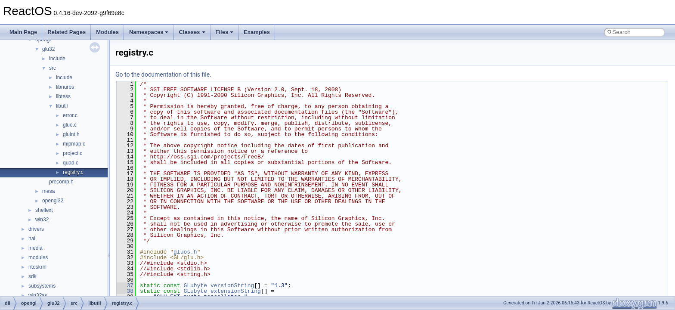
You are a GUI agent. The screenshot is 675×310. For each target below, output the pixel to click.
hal (31, 239)
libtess (63, 96)
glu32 (48, 49)
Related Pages (66, 32)
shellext (44, 210)
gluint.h (71, 134)
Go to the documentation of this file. (163, 74)
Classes (192, 32)
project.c (72, 153)
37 (125, 285)
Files (225, 32)
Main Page (23, 32)
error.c (70, 115)
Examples (257, 32)
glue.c (70, 125)
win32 (42, 220)
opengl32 (52, 201)
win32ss (37, 295)
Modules (107, 32)
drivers (36, 229)
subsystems (42, 286)
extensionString (236, 291)
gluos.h (185, 252)
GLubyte (195, 285)
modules (38, 257)
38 (125, 291)
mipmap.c (74, 144)
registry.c (73, 172)
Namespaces (149, 32)
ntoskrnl (37, 267)
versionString (232, 285)
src (52, 68)
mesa (48, 191)
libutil (62, 106)
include (57, 59)
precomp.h (61, 182)
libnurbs (65, 87)
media (35, 248)
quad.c (70, 163)
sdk (32, 276)
